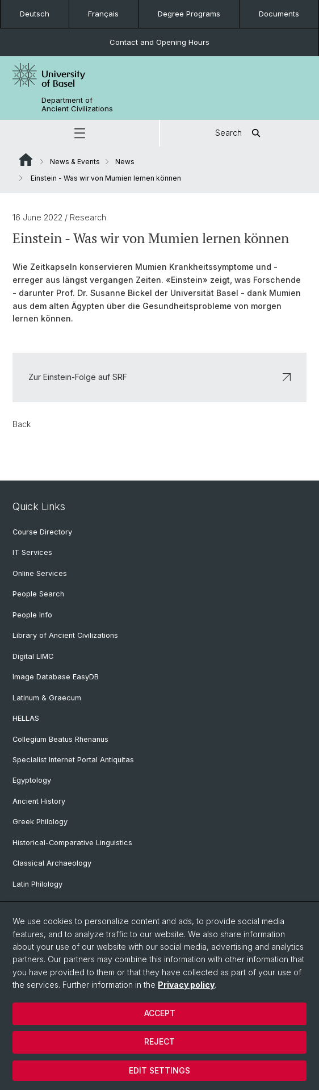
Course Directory (42, 532)
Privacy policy (186, 984)
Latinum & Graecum (46, 698)
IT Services (32, 552)
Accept (159, 1013)
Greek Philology (40, 821)
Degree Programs (189, 13)
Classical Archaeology (51, 863)
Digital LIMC (32, 656)
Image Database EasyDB (55, 677)
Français (103, 13)
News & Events (75, 161)
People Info (32, 615)
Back (21, 423)
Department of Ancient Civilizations (77, 104)
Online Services (39, 573)
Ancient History (38, 801)
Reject (159, 1041)
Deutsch (34, 13)
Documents (279, 13)
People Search (38, 594)
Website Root (25, 159)
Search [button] (240, 133)
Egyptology (31, 780)
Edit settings (159, 1070)
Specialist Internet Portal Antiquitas (73, 759)
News (125, 161)
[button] (79, 133)
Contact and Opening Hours (159, 42)
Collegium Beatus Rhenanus (60, 739)
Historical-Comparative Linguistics (72, 842)
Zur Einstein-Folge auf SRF (159, 377)
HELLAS (25, 718)
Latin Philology (37, 884)
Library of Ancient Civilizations (65, 635)
